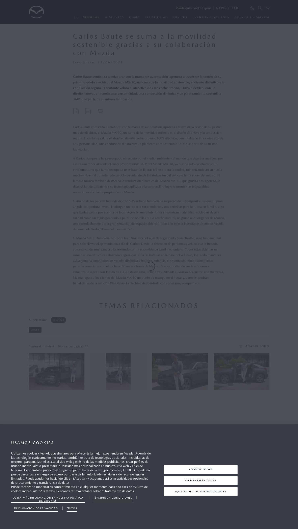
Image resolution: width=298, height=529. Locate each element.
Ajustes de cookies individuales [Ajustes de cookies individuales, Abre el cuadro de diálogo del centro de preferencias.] (200, 491)
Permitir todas (201, 469)
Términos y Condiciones (112, 497)
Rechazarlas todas (201, 480)
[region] (149, 476)
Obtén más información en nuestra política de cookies (47, 499)
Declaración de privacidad (36, 508)
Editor (72, 508)
